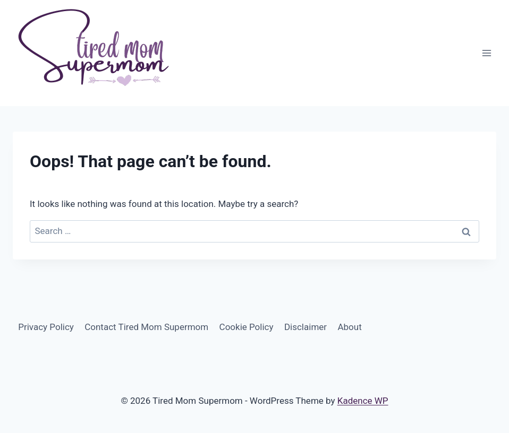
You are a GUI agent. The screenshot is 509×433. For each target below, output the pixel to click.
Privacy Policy (46, 327)
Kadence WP (362, 400)
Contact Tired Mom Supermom (146, 327)
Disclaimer (305, 327)
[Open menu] (486, 53)
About (349, 327)
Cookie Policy (246, 327)
